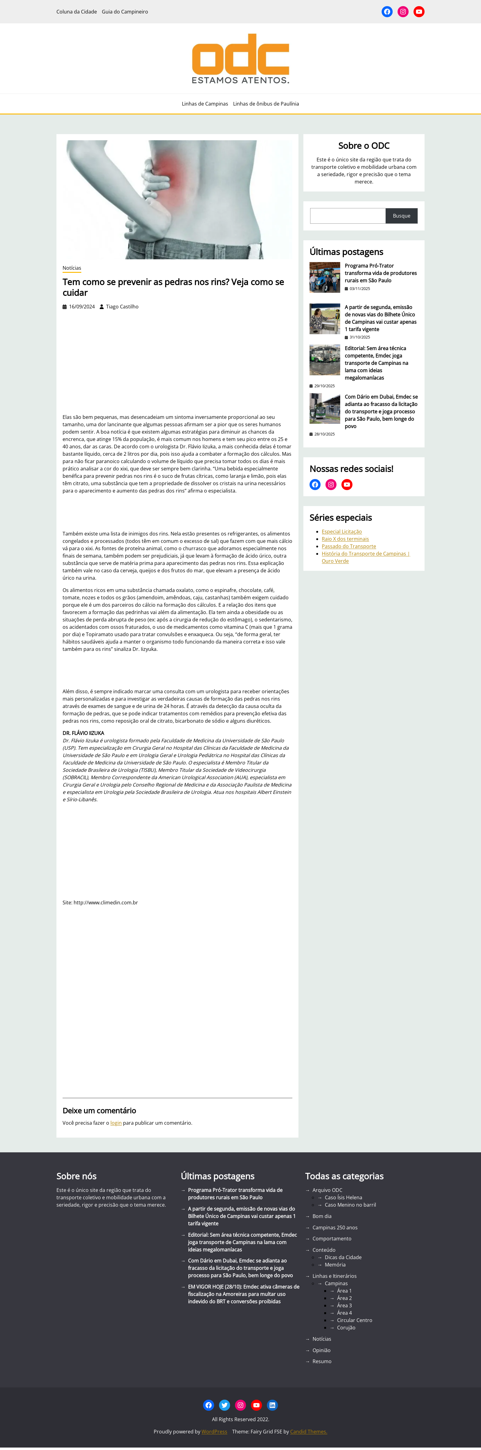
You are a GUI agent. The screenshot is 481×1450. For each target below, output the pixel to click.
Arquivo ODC (327, 1190)
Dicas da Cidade (343, 1257)
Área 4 (344, 1312)
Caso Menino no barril (350, 1204)
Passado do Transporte (349, 546)
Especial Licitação (342, 531)
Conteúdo (324, 1250)
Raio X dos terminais (345, 539)
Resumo (322, 1361)
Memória (335, 1264)
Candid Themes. (308, 1431)
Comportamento (332, 1238)
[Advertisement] (177, 851)
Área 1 (344, 1290)
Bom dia (322, 1216)
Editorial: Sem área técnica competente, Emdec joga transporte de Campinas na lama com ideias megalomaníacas (376, 363)
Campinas (336, 1283)
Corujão (346, 1327)
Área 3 (344, 1305)
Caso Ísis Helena (343, 1197)
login (116, 1122)
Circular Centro (354, 1320)
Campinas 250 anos (335, 1227)
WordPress (214, 1431)
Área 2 (344, 1298)
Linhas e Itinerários (335, 1276)
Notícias (72, 268)
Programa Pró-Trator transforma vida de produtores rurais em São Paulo (381, 273)
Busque (401, 215)
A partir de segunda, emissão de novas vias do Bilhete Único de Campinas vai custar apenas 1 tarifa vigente (381, 318)
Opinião (322, 1350)
